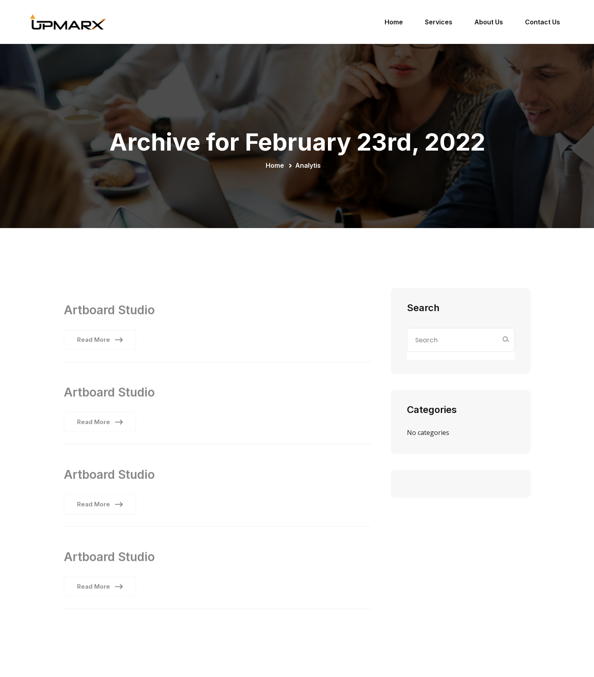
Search (423, 308)
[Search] (506, 339)
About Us (488, 22)
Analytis (308, 165)
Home (394, 22)
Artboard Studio (109, 312)
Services (438, 22)
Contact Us (542, 22)
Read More (100, 341)
